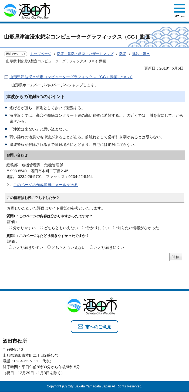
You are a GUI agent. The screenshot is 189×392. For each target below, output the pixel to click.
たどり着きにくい (109, 247)
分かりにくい (97, 228)
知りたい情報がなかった (138, 228)
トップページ (40, 54)
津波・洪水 (141, 54)
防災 (122, 54)
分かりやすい (24, 228)
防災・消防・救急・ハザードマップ (85, 54)
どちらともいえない (61, 228)
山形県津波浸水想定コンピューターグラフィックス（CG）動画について (71, 77)
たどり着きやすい (28, 247)
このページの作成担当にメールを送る (46, 185)
